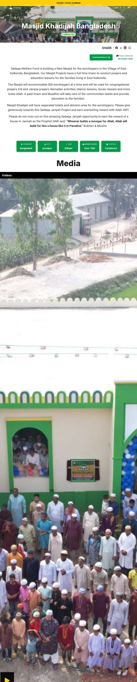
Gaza (47, 5)
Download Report (101, 57)
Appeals (77, 5)
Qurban (37, 5)
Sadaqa (89, 5)
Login (108, 7)
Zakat (99, 5)
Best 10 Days (56, 7)
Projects (66, 5)
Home (27, 5)
